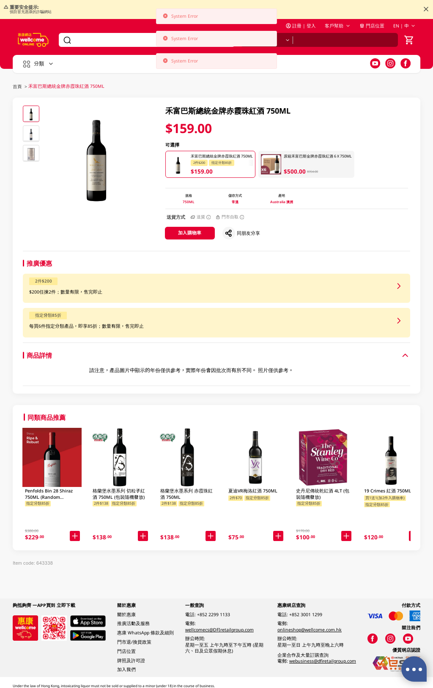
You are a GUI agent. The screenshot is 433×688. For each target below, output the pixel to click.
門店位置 (371, 26)
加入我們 (126, 669)
